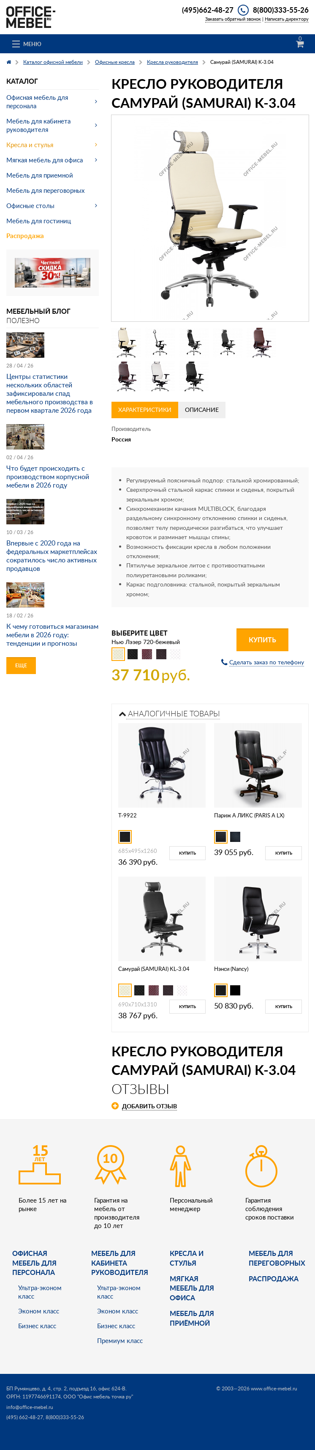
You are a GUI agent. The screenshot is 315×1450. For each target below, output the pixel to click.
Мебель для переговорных (45, 190)
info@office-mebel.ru (29, 1407)
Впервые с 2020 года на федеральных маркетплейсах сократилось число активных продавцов (51, 555)
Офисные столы (30, 205)
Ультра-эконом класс (40, 1291)
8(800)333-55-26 (281, 10)
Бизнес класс (37, 1325)
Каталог (22, 81)
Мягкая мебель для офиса (44, 160)
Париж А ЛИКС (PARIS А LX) (249, 815)
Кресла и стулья (29, 144)
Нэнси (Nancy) (231, 969)
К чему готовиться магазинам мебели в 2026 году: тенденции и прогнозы (52, 635)
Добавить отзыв (149, 1106)
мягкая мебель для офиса (192, 1288)
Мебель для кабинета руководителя (38, 125)
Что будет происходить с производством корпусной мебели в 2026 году (47, 476)
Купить (262, 639)
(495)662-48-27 (208, 10)
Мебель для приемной (39, 175)
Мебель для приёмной (192, 1317)
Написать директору (287, 19)
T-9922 (127, 815)
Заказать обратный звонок (233, 19)
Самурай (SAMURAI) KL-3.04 (154, 969)
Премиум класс (120, 1340)
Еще (21, 665)
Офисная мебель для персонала (37, 101)
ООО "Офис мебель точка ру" (98, 1396)
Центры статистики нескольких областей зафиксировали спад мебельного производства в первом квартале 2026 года (49, 393)
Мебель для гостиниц (38, 221)
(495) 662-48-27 (24, 1417)
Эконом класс (38, 1311)
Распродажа (25, 235)
